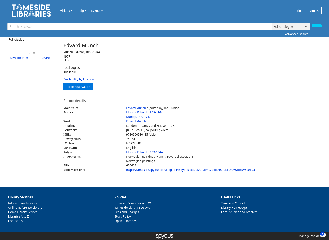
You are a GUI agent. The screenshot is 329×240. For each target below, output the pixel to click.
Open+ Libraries (126, 221)
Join (298, 11)
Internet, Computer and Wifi (134, 203)
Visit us (65, 11)
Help (80, 11)
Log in (314, 11)
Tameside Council (233, 203)
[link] (29, 53)
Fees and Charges (127, 212)
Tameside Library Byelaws (132, 208)
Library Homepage (234, 208)
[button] (18, 57)
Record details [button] (74, 101)
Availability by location (78, 79)
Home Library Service (23, 212)
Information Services (22, 203)
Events (95, 11)
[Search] (317, 25)
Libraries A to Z (18, 216)
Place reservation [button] (80, 86)
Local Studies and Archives (239, 212)
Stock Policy (123, 216)
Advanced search (296, 34)
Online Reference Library (25, 208)
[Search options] (291, 26)
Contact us (15, 221)
